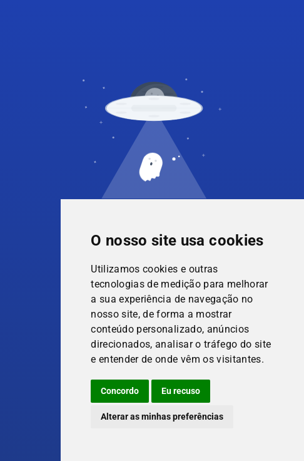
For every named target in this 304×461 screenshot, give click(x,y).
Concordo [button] (120, 391)
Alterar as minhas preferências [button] (162, 417)
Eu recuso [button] (180, 391)
